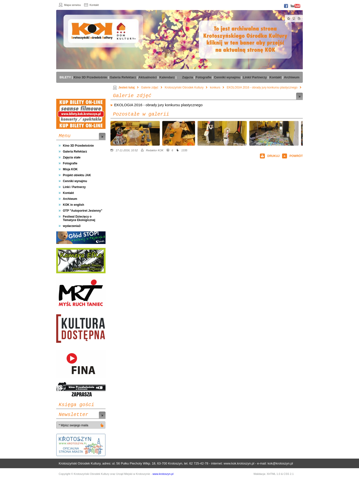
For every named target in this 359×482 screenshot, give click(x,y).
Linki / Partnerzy (74, 187)
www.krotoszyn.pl (162, 473)
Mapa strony (293, 18)
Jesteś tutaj (124, 87)
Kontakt (94, 4)
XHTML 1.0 (273, 473)
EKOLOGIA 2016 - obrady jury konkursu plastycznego (262, 87)
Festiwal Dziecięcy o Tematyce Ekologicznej (79, 218)
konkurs (215, 87)
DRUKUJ (273, 156)
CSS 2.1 (289, 473)
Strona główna (288, 18)
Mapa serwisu (72, 4)
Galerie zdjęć (149, 87)
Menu (65, 136)
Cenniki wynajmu (75, 181)
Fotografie (70, 163)
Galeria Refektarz (75, 151)
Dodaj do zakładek (299, 18)
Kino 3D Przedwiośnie (78, 145)
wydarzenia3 (71, 226)
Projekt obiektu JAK (77, 175)
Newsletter (73, 415)
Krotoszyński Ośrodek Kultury (184, 87)
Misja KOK (70, 169)
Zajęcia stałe (71, 157)
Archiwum (70, 199)
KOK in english (73, 205)
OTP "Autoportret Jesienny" (82, 210)
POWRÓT (296, 156)
